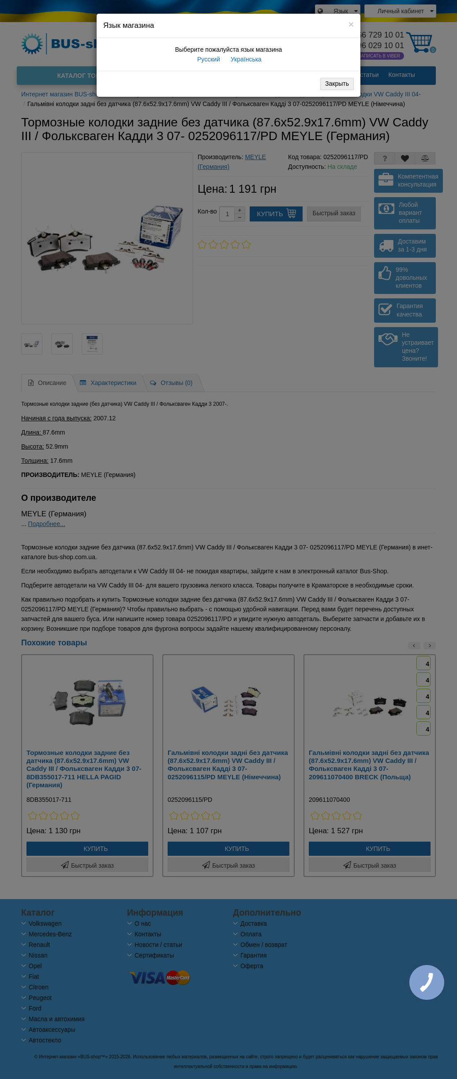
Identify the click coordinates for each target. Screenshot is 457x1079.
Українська (245, 59)
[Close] (351, 24)
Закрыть (337, 83)
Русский (207, 59)
